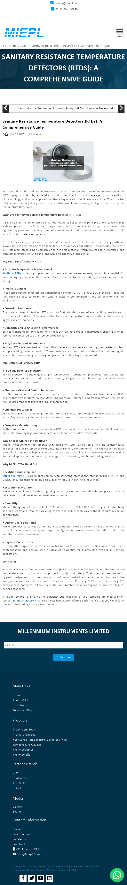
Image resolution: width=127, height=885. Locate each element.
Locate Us (19, 839)
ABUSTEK (19, 783)
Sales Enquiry (22, 834)
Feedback (19, 844)
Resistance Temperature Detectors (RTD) (40, 739)
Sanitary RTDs (12, 273)
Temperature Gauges (27, 744)
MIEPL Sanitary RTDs (16, 476)
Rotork (17, 788)
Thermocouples (23, 749)
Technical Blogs (20, 46)
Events (17, 811)
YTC (15, 773)
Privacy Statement (37, 870)
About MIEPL (21, 700)
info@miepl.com (26, 854)
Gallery (18, 806)
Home (5, 46)
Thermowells (21, 754)
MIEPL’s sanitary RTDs (27, 600)
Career (17, 829)
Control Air (20, 778)
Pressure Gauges (24, 734)
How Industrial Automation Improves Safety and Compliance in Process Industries (69, 108)
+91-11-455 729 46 (27, 849)
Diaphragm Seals (24, 729)
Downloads (20, 705)
